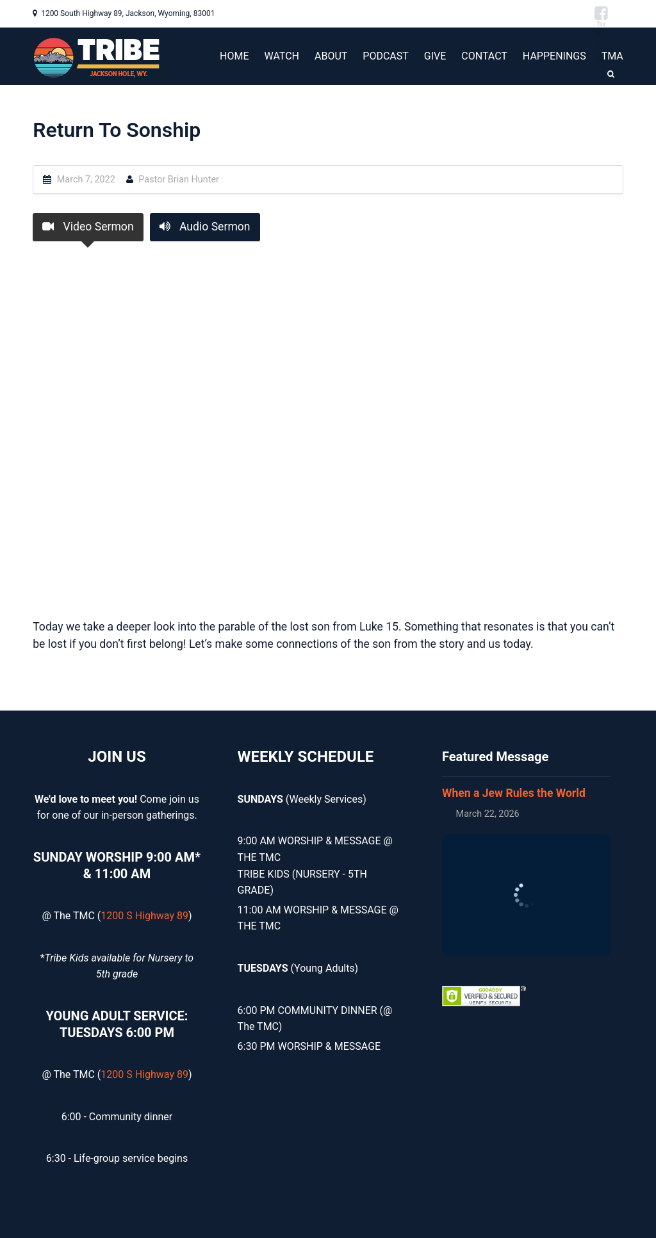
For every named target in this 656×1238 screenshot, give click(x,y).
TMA (612, 56)
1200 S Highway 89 (144, 916)
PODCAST (386, 56)
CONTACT (484, 56)
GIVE (435, 56)
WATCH (282, 56)
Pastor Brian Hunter (178, 179)
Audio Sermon (205, 226)
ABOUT (331, 56)
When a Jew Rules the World (514, 793)
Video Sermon (87, 226)
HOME (234, 56)
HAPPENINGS (554, 56)
